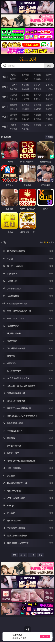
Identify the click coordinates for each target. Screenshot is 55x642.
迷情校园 (13, 119)
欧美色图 (37, 105)
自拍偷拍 (25, 85)
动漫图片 (49, 105)
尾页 (40, 555)
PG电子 (14, 75)
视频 (4, 86)
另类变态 (49, 99)
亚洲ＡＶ (13, 85)
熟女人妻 (13, 89)
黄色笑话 (37, 119)
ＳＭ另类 (49, 89)
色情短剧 (25, 129)
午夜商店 (25, 125)
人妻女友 (37, 115)
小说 (4, 116)
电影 (4, 96)
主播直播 (37, 89)
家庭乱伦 (25, 115)
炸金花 (25, 79)
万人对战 (37, 75)
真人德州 (25, 75)
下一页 (31, 555)
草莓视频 (37, 125)
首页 (14, 555)
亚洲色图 (25, 105)
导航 (4, 126)
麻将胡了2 (14, 79)
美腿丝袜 (13, 109)
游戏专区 (49, 75)
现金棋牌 (37, 79)
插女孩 (13, 125)
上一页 (23, 555)
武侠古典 (49, 115)
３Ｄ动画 (49, 85)
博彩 (4, 76)
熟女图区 (37, 109)
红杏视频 (13, 129)
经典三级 (25, 99)
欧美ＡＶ (37, 85)
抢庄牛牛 (49, 79)
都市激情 (13, 115)
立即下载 (45, 636)
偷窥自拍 (13, 105)
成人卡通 (37, 95)
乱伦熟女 (37, 99)
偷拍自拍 (25, 95)
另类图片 (49, 109)
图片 (4, 106)
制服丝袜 (13, 99)
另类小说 (25, 119)
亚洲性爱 (13, 95)
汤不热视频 (49, 125)
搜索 (49, 65)
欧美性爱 (49, 95)
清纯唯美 (25, 109)
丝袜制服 (25, 89)
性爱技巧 (49, 119)
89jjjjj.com (27, 59)
